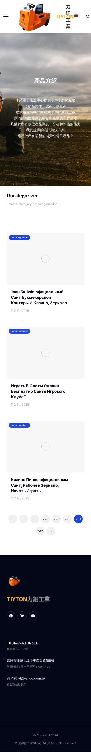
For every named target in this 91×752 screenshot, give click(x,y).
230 (67, 518)
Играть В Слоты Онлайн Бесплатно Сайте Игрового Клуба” (38, 391)
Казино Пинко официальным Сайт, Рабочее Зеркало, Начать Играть (39, 485)
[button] (76, 15)
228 (46, 518)
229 (57, 518)
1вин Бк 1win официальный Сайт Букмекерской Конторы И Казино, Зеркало (39, 297)
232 (40, 531)
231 (78, 518)
